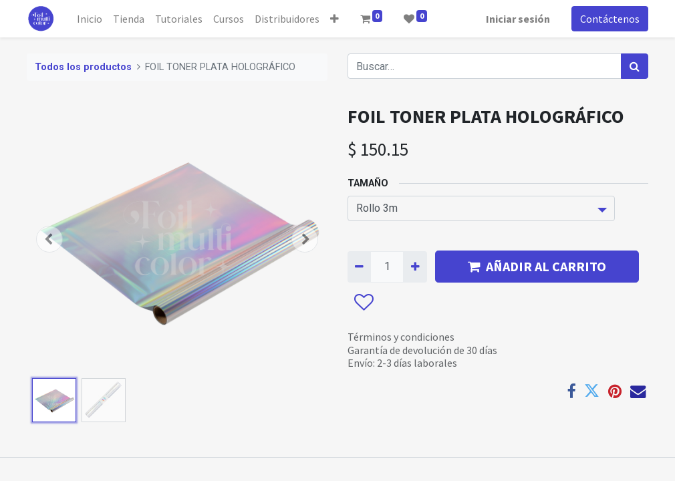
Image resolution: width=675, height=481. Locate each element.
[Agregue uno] (414, 266)
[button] (334, 18)
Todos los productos (83, 67)
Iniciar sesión (518, 18)
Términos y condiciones (401, 336)
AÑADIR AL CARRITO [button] (537, 266)
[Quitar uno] (359, 266)
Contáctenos (610, 18)
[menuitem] (90, 18)
